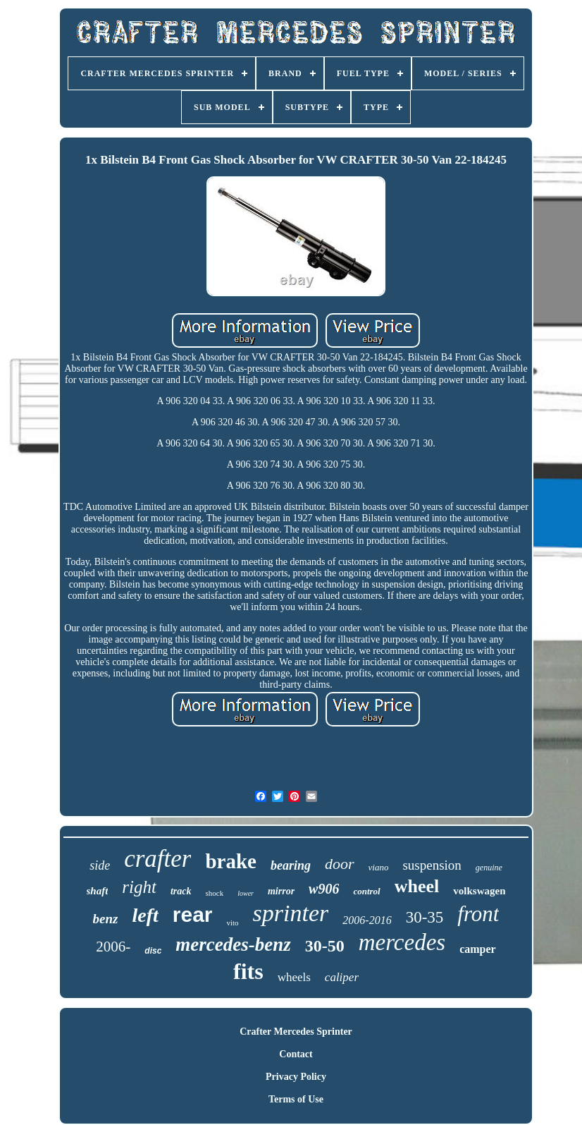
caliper (342, 977)
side (99, 865)
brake (230, 861)
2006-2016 (366, 920)
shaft (98, 890)
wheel (417, 886)
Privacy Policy (296, 1076)
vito (232, 922)
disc (152, 951)
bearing (291, 865)
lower (245, 893)
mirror (281, 891)
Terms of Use (295, 1099)
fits (248, 971)
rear (193, 914)
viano (379, 867)
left (145, 915)
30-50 (325, 946)
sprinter (291, 913)
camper (477, 949)
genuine (489, 867)
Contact (295, 1054)
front (478, 913)
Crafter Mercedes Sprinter (296, 1031)
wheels (294, 977)
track (181, 891)
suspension (431, 865)
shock (215, 893)
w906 (324, 888)
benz (105, 918)
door (339, 863)
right (139, 886)
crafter (157, 858)
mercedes (402, 942)
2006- (113, 946)
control (366, 891)
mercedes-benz (232, 944)
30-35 (425, 917)
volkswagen (479, 890)
